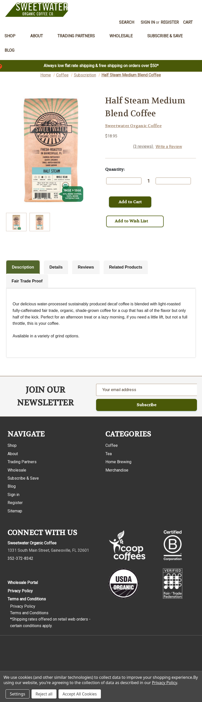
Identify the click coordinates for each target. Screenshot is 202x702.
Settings (17, 694)
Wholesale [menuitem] (123, 36)
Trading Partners (22, 461)
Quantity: (115, 169)
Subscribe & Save (23, 478)
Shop (12, 445)
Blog (12, 486)
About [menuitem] (39, 36)
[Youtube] (41, 570)
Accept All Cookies (80, 694)
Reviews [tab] (86, 267)
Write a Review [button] (169, 146)
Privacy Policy (20, 591)
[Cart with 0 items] (188, 22)
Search (126, 22)
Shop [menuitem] (13, 36)
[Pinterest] (31, 570)
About (13, 453)
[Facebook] (11, 570)
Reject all (44, 694)
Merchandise (116, 470)
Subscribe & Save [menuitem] (165, 36)
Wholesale (17, 470)
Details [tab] (56, 267)
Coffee (111, 445)
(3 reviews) (143, 146)
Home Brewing (118, 461)
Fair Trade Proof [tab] (27, 281)
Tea (108, 453)
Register (170, 22)
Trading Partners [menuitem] (78, 36)
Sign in (148, 22)
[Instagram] (21, 570)
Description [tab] (23, 267)
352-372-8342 (20, 558)
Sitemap (15, 511)
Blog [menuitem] (9, 50)
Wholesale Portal (23, 582)
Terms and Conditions (27, 599)
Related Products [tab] (125, 267)
